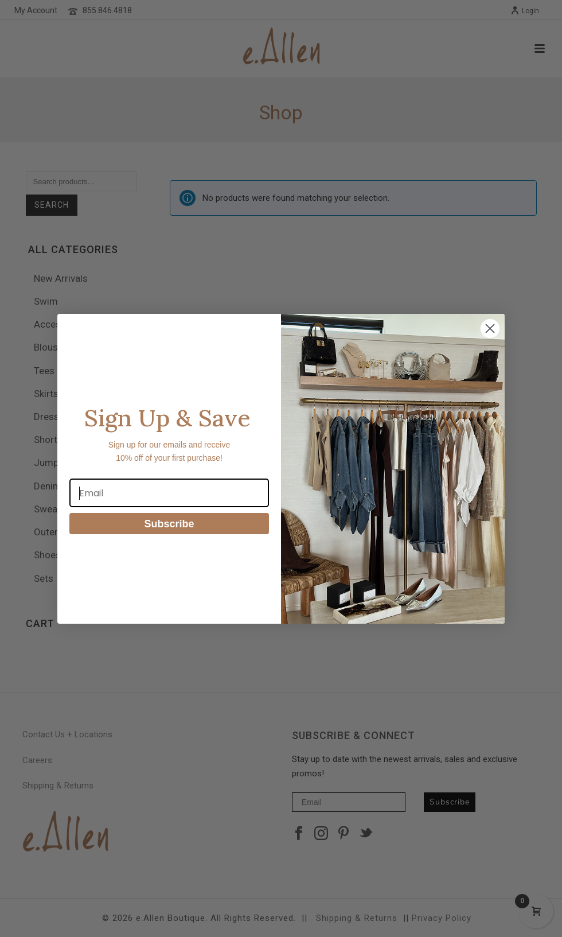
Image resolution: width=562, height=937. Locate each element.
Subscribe (169, 524)
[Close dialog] (490, 328)
